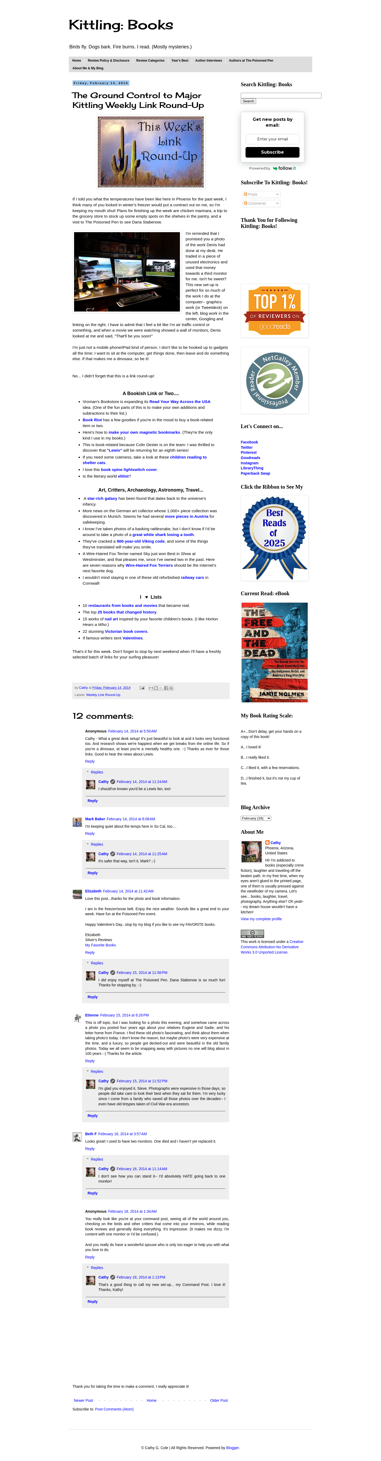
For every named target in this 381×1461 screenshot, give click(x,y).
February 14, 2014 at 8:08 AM (131, 819)
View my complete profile (261, 919)
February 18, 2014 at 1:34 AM (132, 1211)
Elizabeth (93, 891)
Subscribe (272, 152)
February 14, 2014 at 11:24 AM (142, 782)
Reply (90, 761)
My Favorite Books (100, 945)
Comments (255, 203)
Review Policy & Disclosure (108, 60)
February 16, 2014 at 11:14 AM (142, 1169)
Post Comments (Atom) (114, 1409)
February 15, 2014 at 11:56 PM (142, 972)
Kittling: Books (121, 24)
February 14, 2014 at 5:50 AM (132, 731)
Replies (97, 772)
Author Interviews (208, 60)
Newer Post (83, 1400)
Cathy (103, 782)
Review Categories (150, 60)
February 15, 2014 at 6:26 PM (124, 1015)
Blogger (232, 1448)
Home (76, 60)
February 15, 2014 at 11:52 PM (142, 1081)
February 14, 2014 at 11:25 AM (142, 854)
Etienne (92, 1015)
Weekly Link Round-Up (103, 695)
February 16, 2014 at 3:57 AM (122, 1134)
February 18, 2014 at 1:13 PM (141, 1277)
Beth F (91, 1134)
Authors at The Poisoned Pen (251, 60)
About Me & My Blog (87, 68)
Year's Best (179, 60)
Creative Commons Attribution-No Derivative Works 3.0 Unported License (272, 947)
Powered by (272, 168)
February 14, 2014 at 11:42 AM (128, 891)
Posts (250, 194)
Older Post (219, 1400)
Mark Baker (95, 819)
